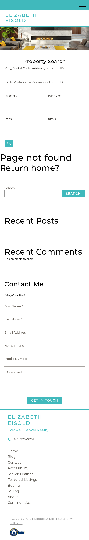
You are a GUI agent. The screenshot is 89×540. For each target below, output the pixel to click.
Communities (19, 503)
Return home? (29, 168)
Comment (14, 372)
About (13, 497)
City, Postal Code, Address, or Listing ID (34, 68)
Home (13, 451)
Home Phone (14, 345)
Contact (14, 463)
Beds (8, 119)
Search (9, 188)
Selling (13, 491)
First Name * (13, 306)
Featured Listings (22, 480)
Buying (14, 486)
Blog (12, 457)
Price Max (54, 96)
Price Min (11, 96)
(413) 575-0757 (23, 439)
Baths (52, 119)
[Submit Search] (9, 143)
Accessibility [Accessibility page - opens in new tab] (18, 468)
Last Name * (13, 319)
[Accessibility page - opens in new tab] (17, 534)
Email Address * (16, 332)
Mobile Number (16, 359)
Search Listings (20, 474)
